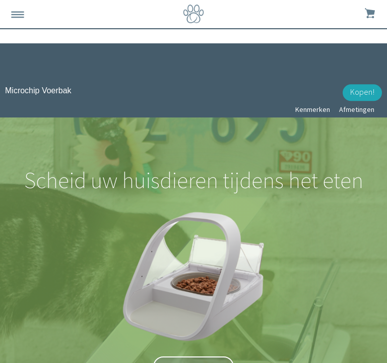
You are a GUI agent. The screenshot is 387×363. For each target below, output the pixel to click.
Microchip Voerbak (38, 90)
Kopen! (362, 92)
